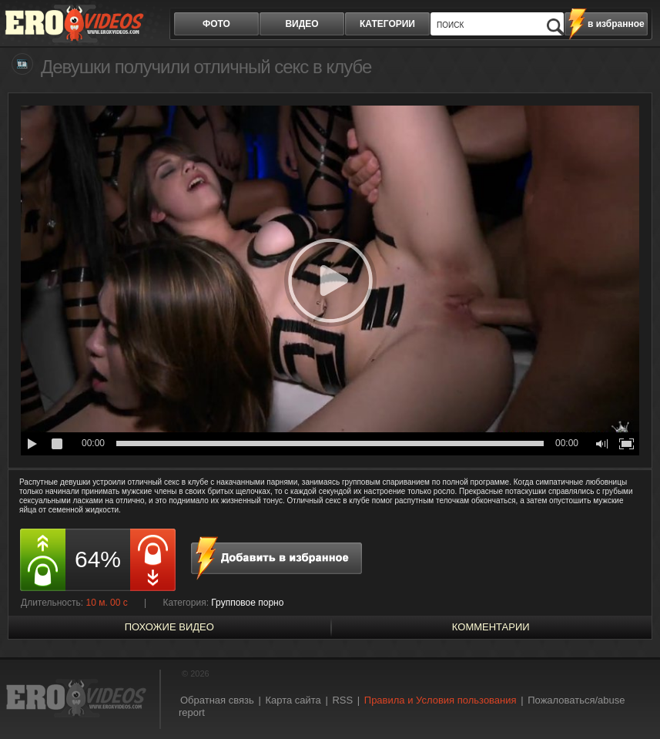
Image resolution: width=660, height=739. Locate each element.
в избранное (616, 23)
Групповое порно (247, 602)
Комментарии (491, 627)
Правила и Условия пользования (440, 700)
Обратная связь (217, 700)
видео (301, 23)
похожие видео (169, 627)
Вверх (630, 697)
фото (216, 23)
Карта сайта (292, 700)
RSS (342, 700)
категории (387, 23)
